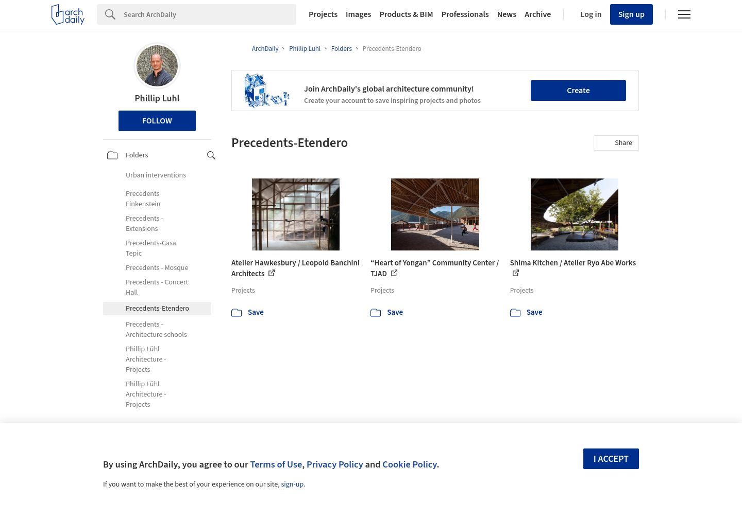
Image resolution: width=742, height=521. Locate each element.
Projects (323, 14)
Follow (157, 121)
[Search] (210, 14)
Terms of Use (276, 464)
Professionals (465, 14)
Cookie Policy (409, 464)
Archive (538, 14)
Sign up (631, 14)
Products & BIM (406, 14)
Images (358, 14)
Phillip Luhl (156, 98)
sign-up (292, 484)
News (506, 14)
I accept (611, 459)
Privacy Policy (335, 464)
